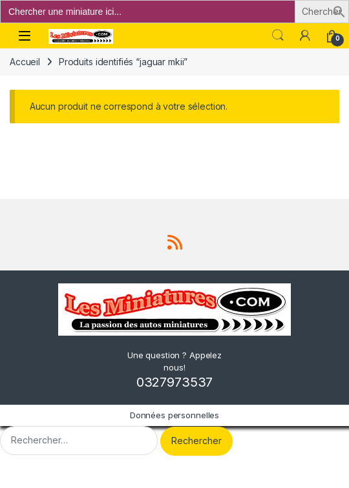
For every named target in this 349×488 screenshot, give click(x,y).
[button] (339, 10)
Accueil (25, 61)
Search (278, 35)
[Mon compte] (305, 35)
